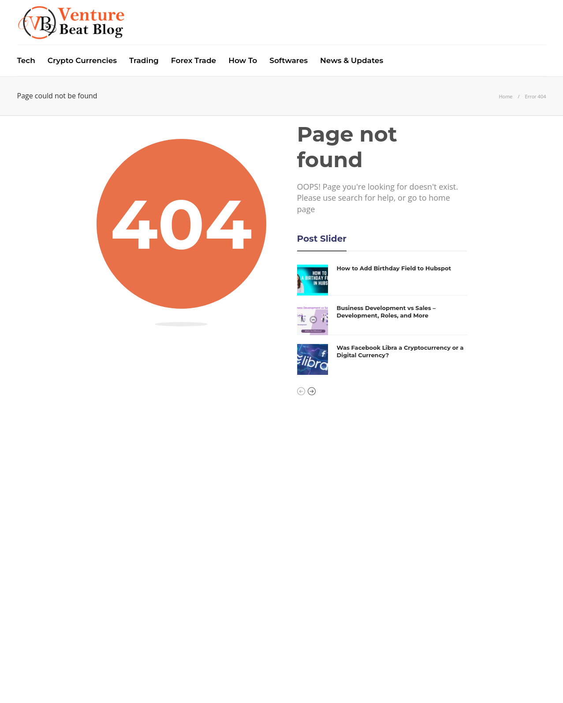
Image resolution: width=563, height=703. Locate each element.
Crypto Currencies (82, 60)
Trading (144, 60)
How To (242, 60)
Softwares (288, 60)
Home (505, 96)
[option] (382, 320)
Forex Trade (193, 60)
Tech (26, 60)
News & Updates (351, 60)
